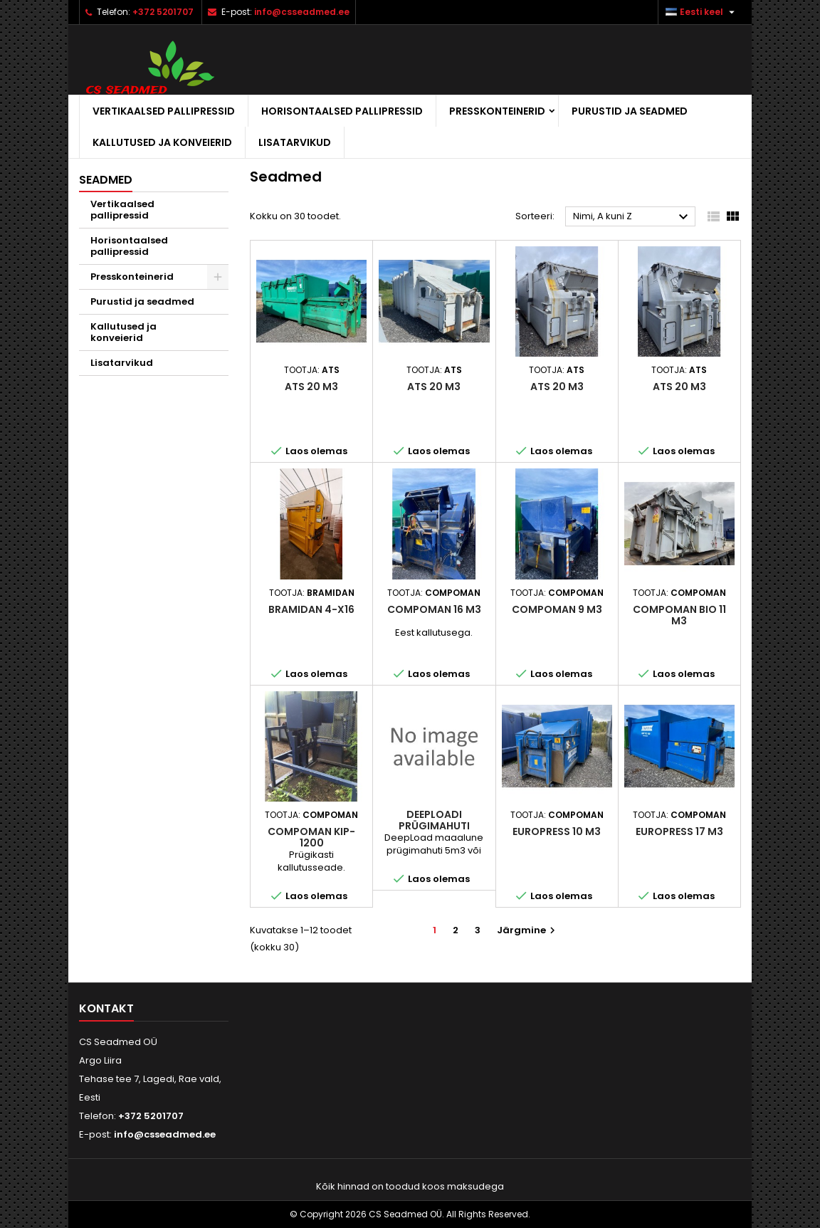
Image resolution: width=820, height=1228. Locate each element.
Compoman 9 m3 (557, 609)
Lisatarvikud (294, 142)
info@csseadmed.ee (301, 12)
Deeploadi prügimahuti (434, 820)
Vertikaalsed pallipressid (164, 111)
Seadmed (105, 180)
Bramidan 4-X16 (311, 609)
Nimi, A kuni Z (632, 217)
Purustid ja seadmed (630, 111)
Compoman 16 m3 (434, 609)
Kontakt (106, 1008)
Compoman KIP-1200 (311, 837)
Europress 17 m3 (679, 831)
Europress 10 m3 (556, 831)
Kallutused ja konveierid (162, 142)
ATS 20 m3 (311, 386)
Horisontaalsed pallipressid (342, 111)
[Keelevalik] (702, 12)
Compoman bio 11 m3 (679, 615)
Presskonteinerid (497, 111)
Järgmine (528, 930)
